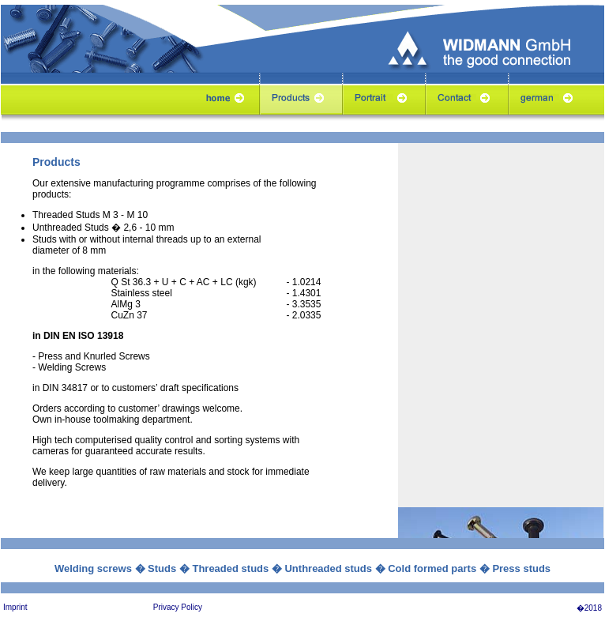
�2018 (589, 608)
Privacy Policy (177, 607)
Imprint (15, 607)
